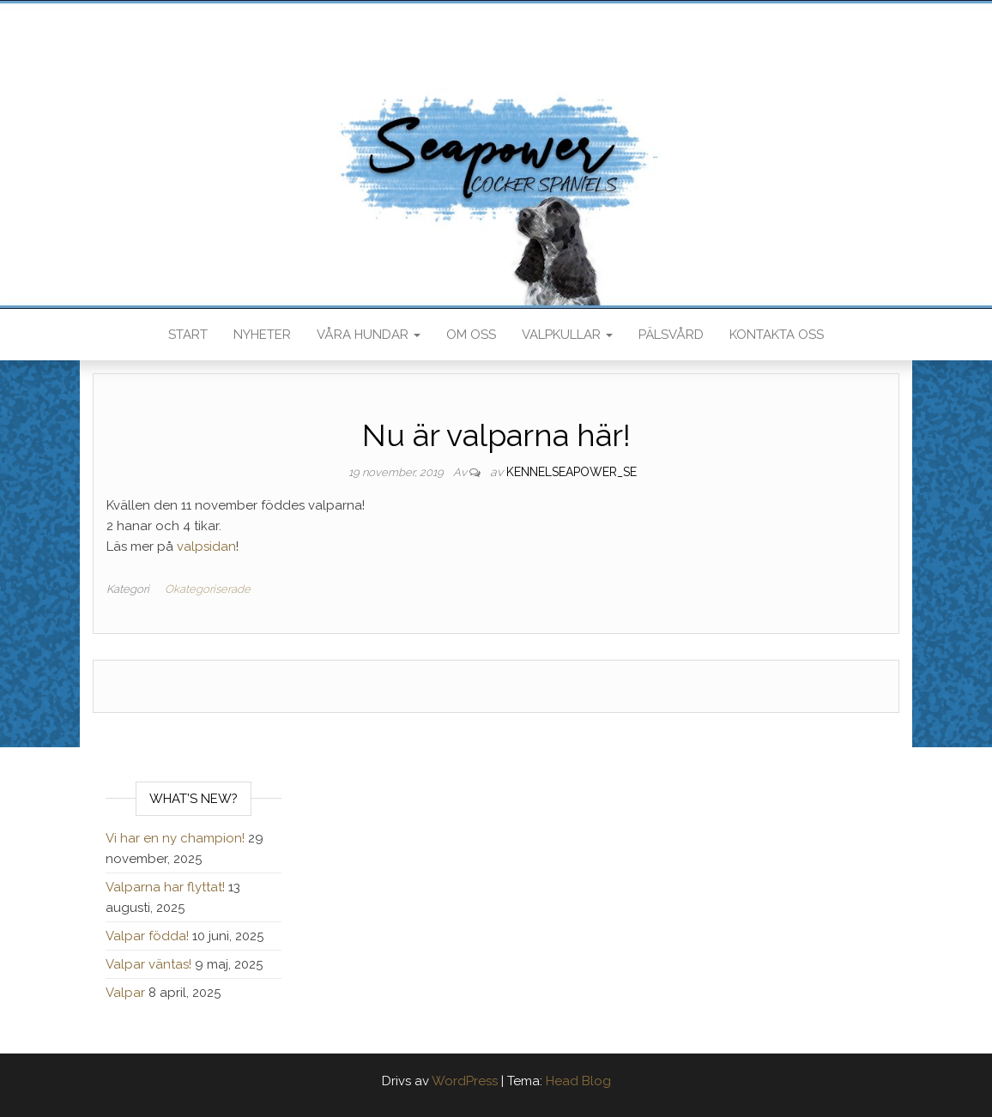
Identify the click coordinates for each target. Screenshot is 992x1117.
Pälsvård (671, 334)
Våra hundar (368, 334)
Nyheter (262, 334)
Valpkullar (567, 334)
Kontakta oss (776, 334)
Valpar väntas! (148, 964)
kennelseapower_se (571, 472)
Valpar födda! (147, 936)
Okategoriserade (208, 589)
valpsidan (206, 546)
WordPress (465, 1081)
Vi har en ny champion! (175, 838)
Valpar (125, 992)
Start (188, 334)
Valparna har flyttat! (165, 887)
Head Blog (578, 1081)
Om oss (471, 334)
